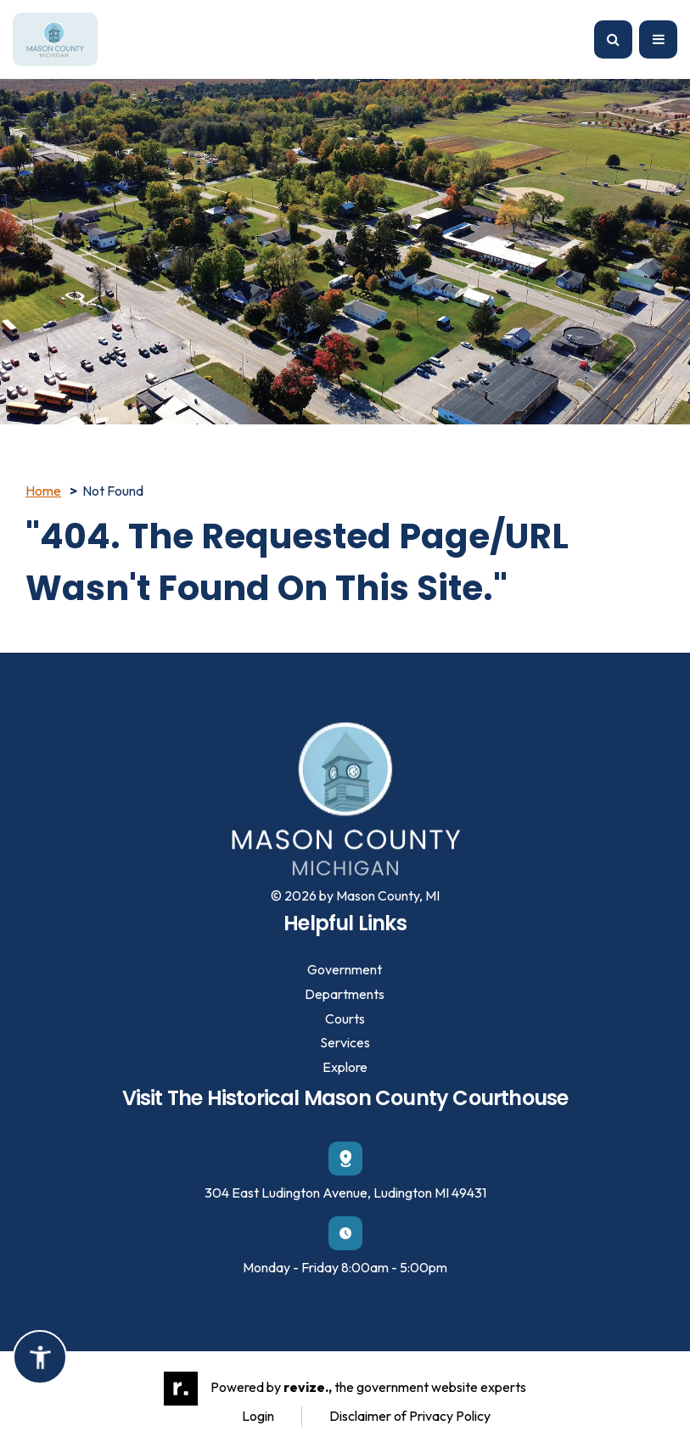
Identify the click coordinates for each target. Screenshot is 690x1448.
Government (344, 969)
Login (258, 1415)
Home (43, 490)
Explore (345, 1066)
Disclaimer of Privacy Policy (410, 1415)
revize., (307, 1386)
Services (345, 1042)
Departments (344, 993)
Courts (345, 1018)
